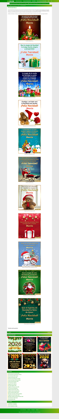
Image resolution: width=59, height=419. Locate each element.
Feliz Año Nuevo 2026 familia (41, 1)
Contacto (28, 409)
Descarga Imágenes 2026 (12, 385)
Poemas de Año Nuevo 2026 (12, 377)
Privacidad (33, 409)
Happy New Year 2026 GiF (12, 384)
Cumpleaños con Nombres (12, 403)
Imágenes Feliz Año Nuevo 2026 (13, 389)
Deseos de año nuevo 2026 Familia (13, 373)
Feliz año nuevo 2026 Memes (13, 388)
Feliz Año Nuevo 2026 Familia (13, 397)
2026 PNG (33, 1)
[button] (10, 3)
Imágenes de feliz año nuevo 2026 (13, 386)
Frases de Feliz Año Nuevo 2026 (13, 381)
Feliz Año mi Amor (19, 1)
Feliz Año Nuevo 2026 (11, 399)
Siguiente (49, 332)
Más (49, 1)
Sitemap (37, 409)
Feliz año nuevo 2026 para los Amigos (14, 378)
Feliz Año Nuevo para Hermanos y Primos (14, 374)
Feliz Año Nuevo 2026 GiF (12, 382)
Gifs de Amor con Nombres (12, 404)
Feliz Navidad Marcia (12, 7)
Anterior (9, 332)
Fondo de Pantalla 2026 (27, 1)
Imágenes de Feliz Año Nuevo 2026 (13, 395)
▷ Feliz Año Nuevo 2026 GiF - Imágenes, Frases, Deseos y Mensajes (30, 412)
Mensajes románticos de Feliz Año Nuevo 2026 (15, 396)
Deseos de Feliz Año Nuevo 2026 (13, 392)
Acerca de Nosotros (23, 409)
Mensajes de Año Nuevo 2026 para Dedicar (15, 393)
